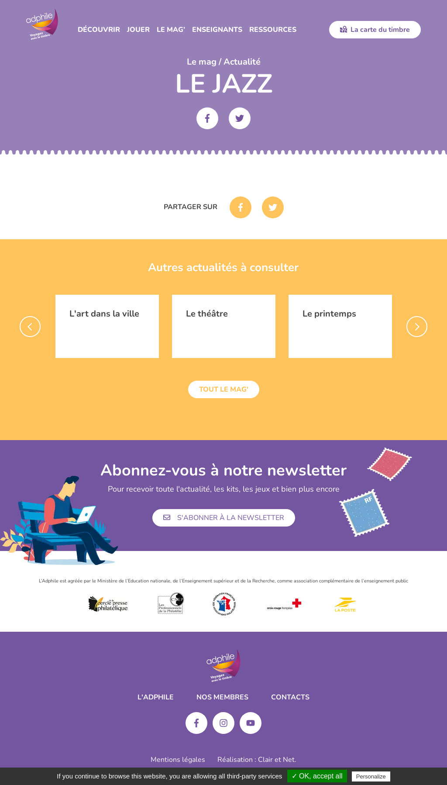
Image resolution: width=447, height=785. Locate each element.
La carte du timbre (375, 29)
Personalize (371, 776)
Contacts (290, 697)
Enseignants (217, 29)
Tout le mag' (223, 389)
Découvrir (99, 29)
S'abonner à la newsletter (223, 518)
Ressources (272, 29)
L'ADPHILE (156, 697)
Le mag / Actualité (224, 62)
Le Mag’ (171, 29)
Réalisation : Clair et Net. (256, 759)
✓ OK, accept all (317, 776)
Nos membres (222, 697)
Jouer (138, 29)
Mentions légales (178, 759)
